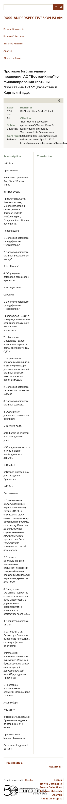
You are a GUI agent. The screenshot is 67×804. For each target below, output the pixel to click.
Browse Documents (14, 29)
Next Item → (56, 766)
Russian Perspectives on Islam (33, 18)
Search (61, 7)
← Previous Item (13, 762)
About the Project (13, 58)
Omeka (29, 779)
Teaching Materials (14, 43)
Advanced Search (55, 7)
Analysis (8, 50)
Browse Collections (14, 36)
